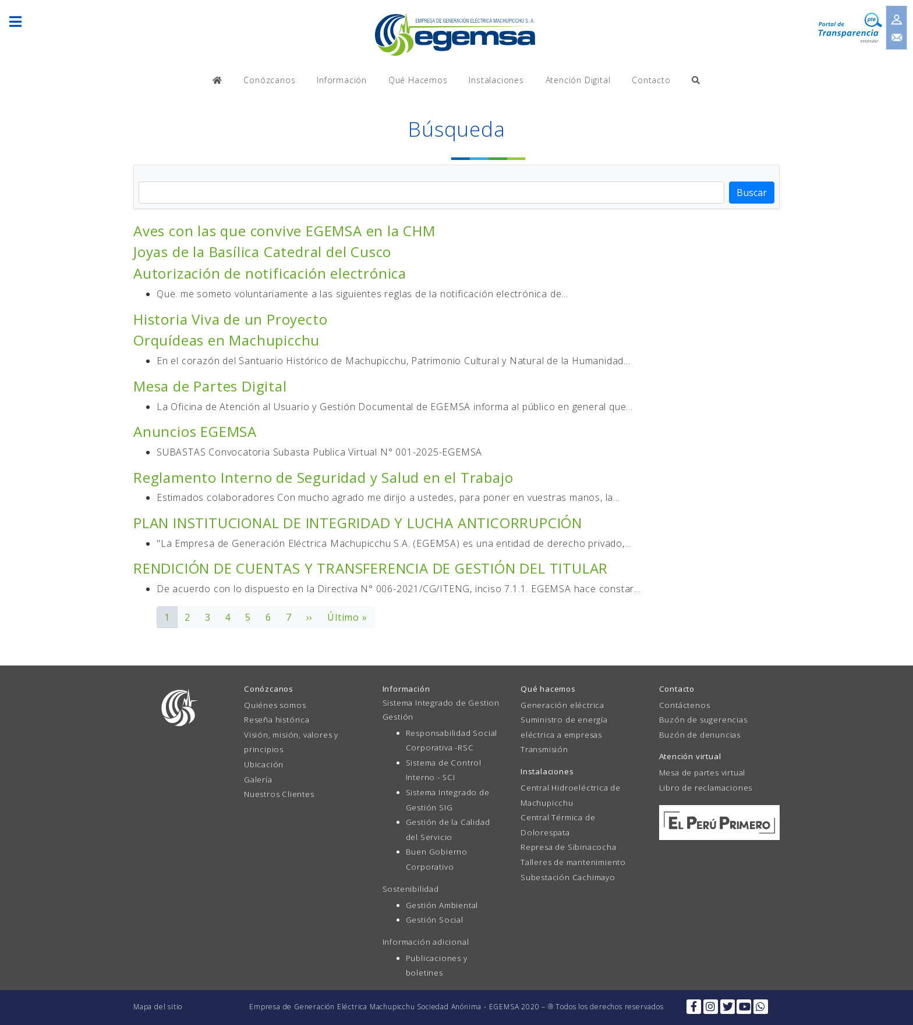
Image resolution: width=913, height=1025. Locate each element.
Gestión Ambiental (442, 905)
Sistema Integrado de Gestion (441, 702)
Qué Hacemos (418, 80)
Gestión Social (434, 919)
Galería (258, 779)
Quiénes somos (275, 705)
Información (342, 80)
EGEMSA (456, 34)
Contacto (899, 39)
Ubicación (264, 764)
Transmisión (544, 749)
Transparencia (846, 23)
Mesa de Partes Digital (210, 386)
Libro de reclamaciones (706, 787)
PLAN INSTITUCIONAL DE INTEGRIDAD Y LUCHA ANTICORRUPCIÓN (357, 522)
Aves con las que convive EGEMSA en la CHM (284, 230)
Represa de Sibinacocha (569, 847)
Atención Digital (578, 80)
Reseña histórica (277, 719)
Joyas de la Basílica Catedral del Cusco (262, 251)
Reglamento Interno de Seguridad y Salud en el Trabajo (323, 477)
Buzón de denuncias (700, 734)
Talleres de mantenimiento (573, 862)
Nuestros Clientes (279, 794)
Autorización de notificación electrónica (269, 273)
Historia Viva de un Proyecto (230, 319)
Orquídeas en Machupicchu (226, 340)
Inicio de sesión (899, 15)
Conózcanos (269, 80)
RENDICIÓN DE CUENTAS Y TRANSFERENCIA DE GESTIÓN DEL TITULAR (370, 568)
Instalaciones (496, 80)
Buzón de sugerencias (703, 719)
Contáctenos (684, 705)
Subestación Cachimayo (568, 877)
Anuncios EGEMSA (195, 431)
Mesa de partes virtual (702, 772)
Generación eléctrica (562, 705)
